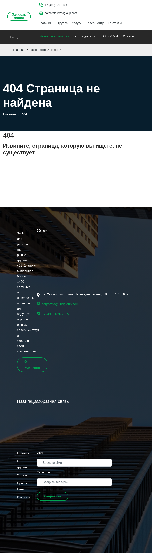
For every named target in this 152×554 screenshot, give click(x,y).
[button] (52, 497)
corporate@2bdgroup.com (61, 13)
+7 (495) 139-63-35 (56, 5)
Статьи (128, 37)
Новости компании (54, 37)
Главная (45, 23)
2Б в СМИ (110, 37)
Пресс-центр (95, 23)
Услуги (77, 23)
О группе (61, 23)
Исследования (85, 37)
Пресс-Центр (22, 487)
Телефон (43, 473)
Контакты (115, 23)
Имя (40, 454)
